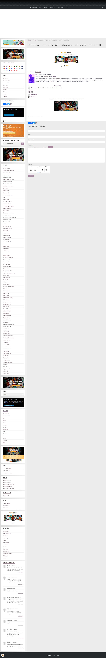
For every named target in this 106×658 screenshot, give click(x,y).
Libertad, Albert (6, 277)
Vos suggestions (6, 503)
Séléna (4, 438)
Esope (4, 224)
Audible (58, 7)
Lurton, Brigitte (6, 291)
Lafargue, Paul (6, 259)
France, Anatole (6, 235)
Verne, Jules (6, 358)
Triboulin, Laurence (7, 349)
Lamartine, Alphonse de (8, 262)
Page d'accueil (32, 7)
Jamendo (5, 544)
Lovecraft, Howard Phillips (8, 286)
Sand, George (6, 331)
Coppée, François (7, 204)
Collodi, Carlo (6, 199)
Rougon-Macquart (56, 78)
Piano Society (6, 551)
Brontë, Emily (6, 190)
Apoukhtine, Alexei (7, 172)
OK (22, 143)
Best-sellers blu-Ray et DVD (8, 484)
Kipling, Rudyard (6, 255)
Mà (4, 431)
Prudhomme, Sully (7, 315)
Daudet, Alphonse (7, 208)
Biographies (6, 78)
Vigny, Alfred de (6, 360)
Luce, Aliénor (6, 288)
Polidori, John (6, 313)
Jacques (5, 425)
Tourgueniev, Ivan (7, 346)
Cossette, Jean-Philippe (8, 206)
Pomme (5, 433)
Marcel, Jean (6, 295)
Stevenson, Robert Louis (8, 337)
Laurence (5, 427)
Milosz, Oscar (6, 300)
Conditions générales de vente (53, 655)
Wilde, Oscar (6, 366)
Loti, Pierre (5, 282)
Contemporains (6, 80)
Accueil (29, 40)
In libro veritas (6, 542)
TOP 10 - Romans (7, 468)
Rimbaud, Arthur (6, 317)
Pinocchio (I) (6, 495)
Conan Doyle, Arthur (7, 201)
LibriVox (5, 547)
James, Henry (6, 250)
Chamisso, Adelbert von (8, 195)
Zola (68, 80)
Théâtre (5, 96)
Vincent (5, 440)
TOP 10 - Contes (6, 470)
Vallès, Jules (6, 351)
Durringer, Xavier (6, 221)
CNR (4, 197)
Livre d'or (64, 7)
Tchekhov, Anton (7, 340)
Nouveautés (52, 7)
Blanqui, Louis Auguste (8, 186)
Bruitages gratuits (7, 533)
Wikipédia (5, 364)
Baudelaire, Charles (7, 181)
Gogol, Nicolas (6, 239)
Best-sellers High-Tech (7, 486)
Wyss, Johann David (7, 369)
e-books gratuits (6, 538)
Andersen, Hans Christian (8, 170)
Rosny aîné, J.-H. (6, 322)
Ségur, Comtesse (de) (8, 335)
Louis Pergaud (6, 284)
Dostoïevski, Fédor (7, 219)
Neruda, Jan (6, 306)
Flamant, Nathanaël (7, 228)
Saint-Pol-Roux (6, 329)
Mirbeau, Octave (6, 302)
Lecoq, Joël (5, 268)
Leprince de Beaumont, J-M (9, 273)
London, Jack (6, 279)
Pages (38, 7)
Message (30, 145)
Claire (4, 422)
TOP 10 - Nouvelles (7, 473)
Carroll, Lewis (6, 192)
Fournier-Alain (6, 233)
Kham (4, 253)
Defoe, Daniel (6, 210)
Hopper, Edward (6, 246)
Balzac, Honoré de (7, 177)
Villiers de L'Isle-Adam (8, 362)
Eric (4, 418)
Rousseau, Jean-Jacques (8, 324)
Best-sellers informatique (8, 488)
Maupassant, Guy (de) (8, 297)
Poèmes (5, 89)
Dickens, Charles (6, 215)
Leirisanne (5, 429)
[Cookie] (2, 655)
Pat (4, 442)
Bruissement (6, 413)
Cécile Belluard (6, 416)
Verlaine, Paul (6, 355)
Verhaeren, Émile (7, 353)
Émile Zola (38, 72)
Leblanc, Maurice (7, 266)
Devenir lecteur (6, 505)
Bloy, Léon (5, 188)
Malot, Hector (6, 293)
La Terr (50, 81)
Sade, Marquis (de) (7, 326)
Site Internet (30, 139)
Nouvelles (5, 85)
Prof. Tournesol (6, 436)
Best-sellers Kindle (7, 482)
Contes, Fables (6, 83)
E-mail (29, 134)
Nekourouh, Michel (7, 304)
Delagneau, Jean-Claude (8, 212)
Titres (34, 40)
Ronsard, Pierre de (7, 320)
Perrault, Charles (7, 308)
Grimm (4, 244)
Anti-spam (30, 164)
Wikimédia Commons (8, 553)
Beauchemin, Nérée (7, 183)
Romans (46, 76)
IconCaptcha (38, 172)
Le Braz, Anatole (6, 264)
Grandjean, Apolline (7, 241)
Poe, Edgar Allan (6, 311)
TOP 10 (45, 7)
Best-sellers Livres (7, 480)
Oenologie (5, 87)
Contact (70, 7)
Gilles (4, 420)
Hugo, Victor (6, 248)
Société (5, 94)
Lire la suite (20, 572)
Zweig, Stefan (6, 373)
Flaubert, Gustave (7, 230)
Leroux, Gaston (6, 275)
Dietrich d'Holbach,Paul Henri (9, 217)
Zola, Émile (5, 371)
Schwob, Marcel (6, 333)
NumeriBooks (6, 549)
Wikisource (5, 558)
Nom (29, 129)
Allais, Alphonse (6, 168)
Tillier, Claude (6, 342)
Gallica (4, 540)
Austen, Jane (6, 175)
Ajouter (31, 175)
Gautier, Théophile (7, 237)
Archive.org (5, 531)
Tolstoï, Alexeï (6, 344)
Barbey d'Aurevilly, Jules (8, 179)
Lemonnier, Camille (7, 271)
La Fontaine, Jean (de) (8, 257)
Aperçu (50, 147)
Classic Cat (5, 535)
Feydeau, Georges (7, 226)
